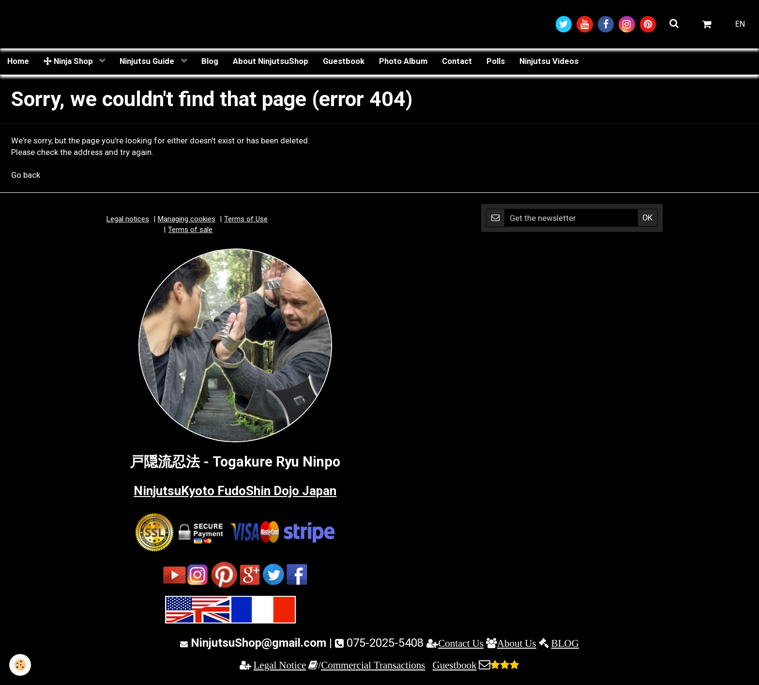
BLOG (565, 643)
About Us (516, 643)
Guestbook (343, 61)
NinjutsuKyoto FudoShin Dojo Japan (235, 491)
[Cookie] (20, 665)
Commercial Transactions (373, 666)
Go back (25, 176)
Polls (495, 61)
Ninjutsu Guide (148, 61)
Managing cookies (186, 220)
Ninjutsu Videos (548, 61)
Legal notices (127, 220)
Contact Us (461, 643)
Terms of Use (246, 220)
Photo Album (403, 61)
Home (18, 61)
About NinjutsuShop (270, 61)
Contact (457, 61)
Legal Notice (280, 666)
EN (740, 24)
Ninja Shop (69, 61)
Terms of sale (190, 230)
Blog (209, 61)
